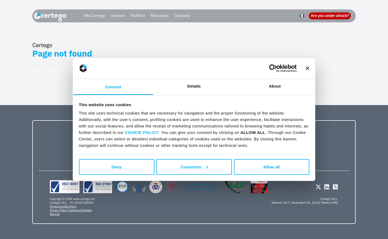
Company (182, 15)
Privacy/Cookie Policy (63, 206)
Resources (160, 15)
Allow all (271, 166)
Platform (138, 15)
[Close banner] (307, 68)
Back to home (44, 70)
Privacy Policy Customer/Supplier (71, 210)
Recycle (55, 214)
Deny (117, 166)
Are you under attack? (330, 15)
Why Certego (94, 15)
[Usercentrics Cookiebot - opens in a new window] (273, 68)
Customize (194, 166)
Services (118, 15)
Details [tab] (194, 86)
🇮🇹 (302, 15)
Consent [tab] (113, 87)
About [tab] (275, 86)
